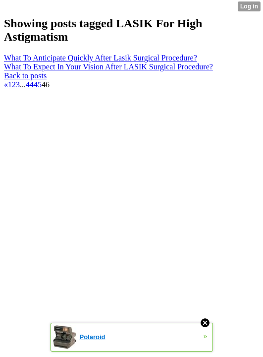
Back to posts (25, 75)
